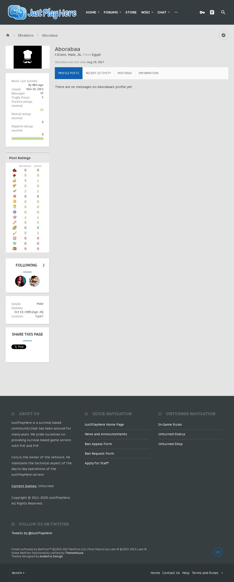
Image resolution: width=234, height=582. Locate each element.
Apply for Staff (97, 463)
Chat (162, 12)
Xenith (17, 573)
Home (91, 12)
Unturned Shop (170, 444)
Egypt (39, 316)
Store (131, 12)
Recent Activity (98, 73)
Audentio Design (51, 556)
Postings (125, 73)
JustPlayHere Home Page (104, 424)
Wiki (145, 12)
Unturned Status (171, 434)
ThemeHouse (74, 553)
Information (148, 73)
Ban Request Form (99, 453)
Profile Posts (68, 73)
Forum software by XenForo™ (48, 549)
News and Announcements (106, 434)
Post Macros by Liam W (117, 549)
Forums (111, 12)
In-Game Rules (170, 424)
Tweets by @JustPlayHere (31, 533)
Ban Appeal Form (98, 444)
